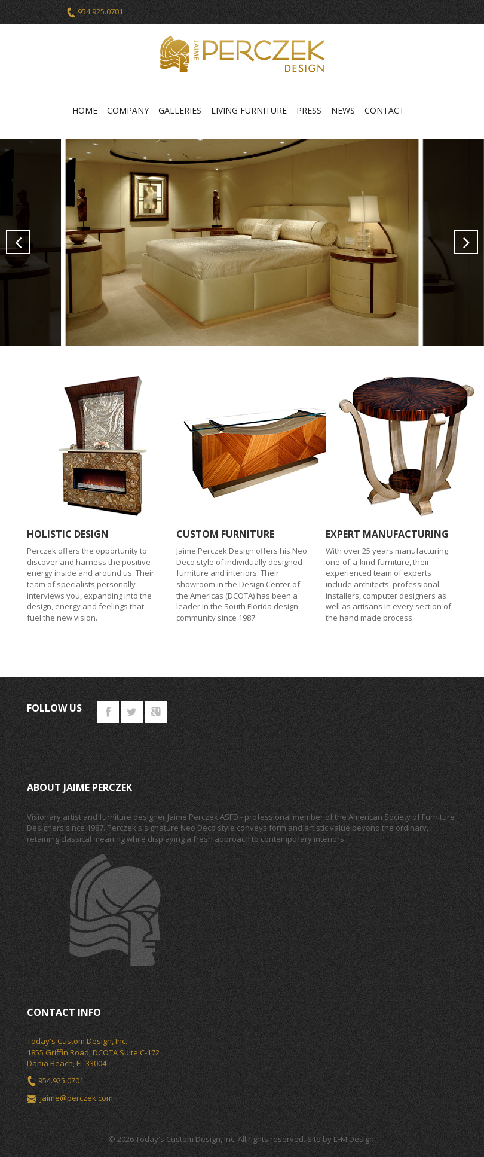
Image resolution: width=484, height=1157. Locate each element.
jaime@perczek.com (76, 1097)
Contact (384, 110)
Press (308, 110)
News (343, 110)
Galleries (179, 110)
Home (84, 110)
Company (128, 110)
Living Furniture (249, 110)
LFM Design (353, 1139)
